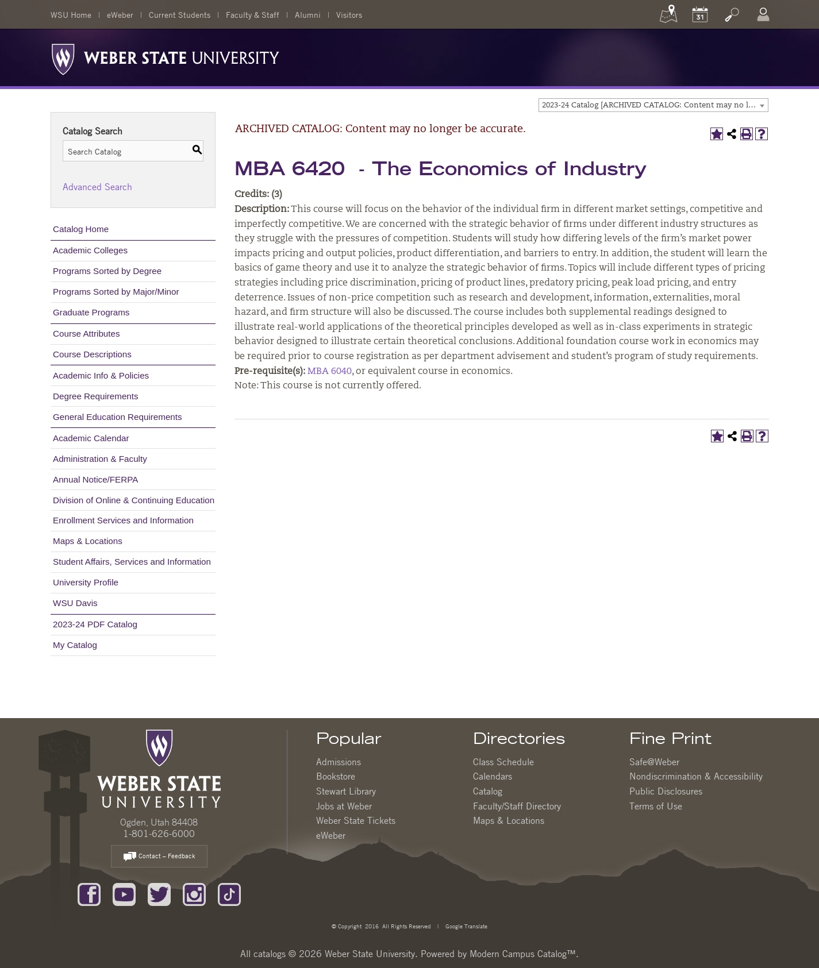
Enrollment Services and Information (123, 520)
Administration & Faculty (100, 459)
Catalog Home (81, 229)
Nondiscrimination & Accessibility (696, 776)
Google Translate (465, 926)
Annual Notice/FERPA (95, 479)
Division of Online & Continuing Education (133, 500)
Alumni (308, 14)
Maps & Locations (87, 541)
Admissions (338, 762)
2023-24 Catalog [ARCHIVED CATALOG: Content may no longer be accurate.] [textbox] (655, 105)
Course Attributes (86, 333)
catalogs (269, 953)
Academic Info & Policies (101, 375)
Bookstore (335, 776)
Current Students (179, 14)
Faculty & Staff (252, 14)
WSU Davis (75, 603)
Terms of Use (655, 806)
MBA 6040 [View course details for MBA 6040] (329, 371)
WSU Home (71, 14)
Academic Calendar (91, 438)
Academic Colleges (90, 250)
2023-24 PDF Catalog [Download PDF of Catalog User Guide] (95, 624)
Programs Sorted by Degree (107, 271)
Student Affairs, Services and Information (132, 561)
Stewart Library (346, 791)
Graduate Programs (91, 312)
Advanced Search (97, 186)
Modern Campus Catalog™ (523, 953)
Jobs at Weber (344, 806)
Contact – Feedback (159, 856)
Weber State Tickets (355, 820)
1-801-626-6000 (159, 833)
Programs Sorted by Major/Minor (116, 291)
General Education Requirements (117, 417)
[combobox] (653, 105)
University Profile (85, 582)
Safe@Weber (654, 762)
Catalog (487, 791)
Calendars (492, 776)
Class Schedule (503, 762)
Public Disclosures (665, 791)
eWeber (120, 14)
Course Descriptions (92, 354)
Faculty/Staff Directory (517, 806)
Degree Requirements (96, 396)
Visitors (349, 14)
